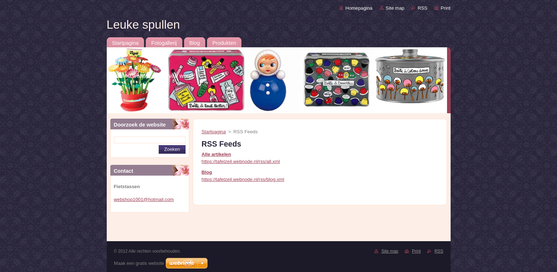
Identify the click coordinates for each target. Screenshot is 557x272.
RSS (422, 8)
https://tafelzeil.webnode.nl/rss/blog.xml (243, 179)
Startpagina (214, 131)
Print (445, 8)
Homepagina (358, 8)
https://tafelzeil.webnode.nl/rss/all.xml (241, 161)
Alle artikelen (216, 154)
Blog (207, 172)
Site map (395, 8)
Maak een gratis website (139, 263)
